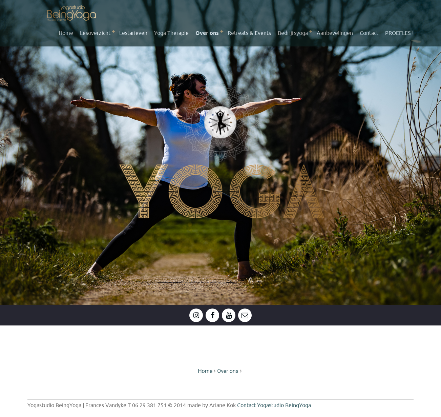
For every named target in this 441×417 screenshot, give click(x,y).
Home (66, 33)
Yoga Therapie (171, 33)
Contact (369, 33)
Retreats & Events (249, 33)
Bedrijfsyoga (293, 33)
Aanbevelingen (335, 33)
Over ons (207, 33)
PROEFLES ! (399, 33)
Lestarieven (133, 33)
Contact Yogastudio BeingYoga (274, 405)
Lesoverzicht (95, 33)
